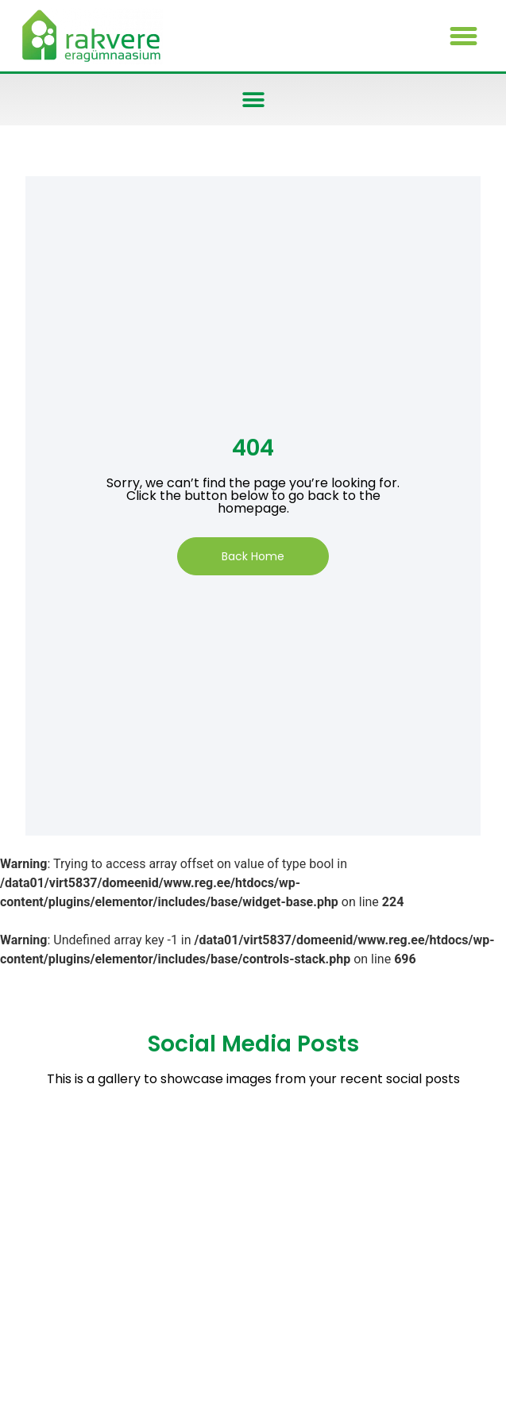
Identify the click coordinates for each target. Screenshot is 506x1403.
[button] (464, 35)
